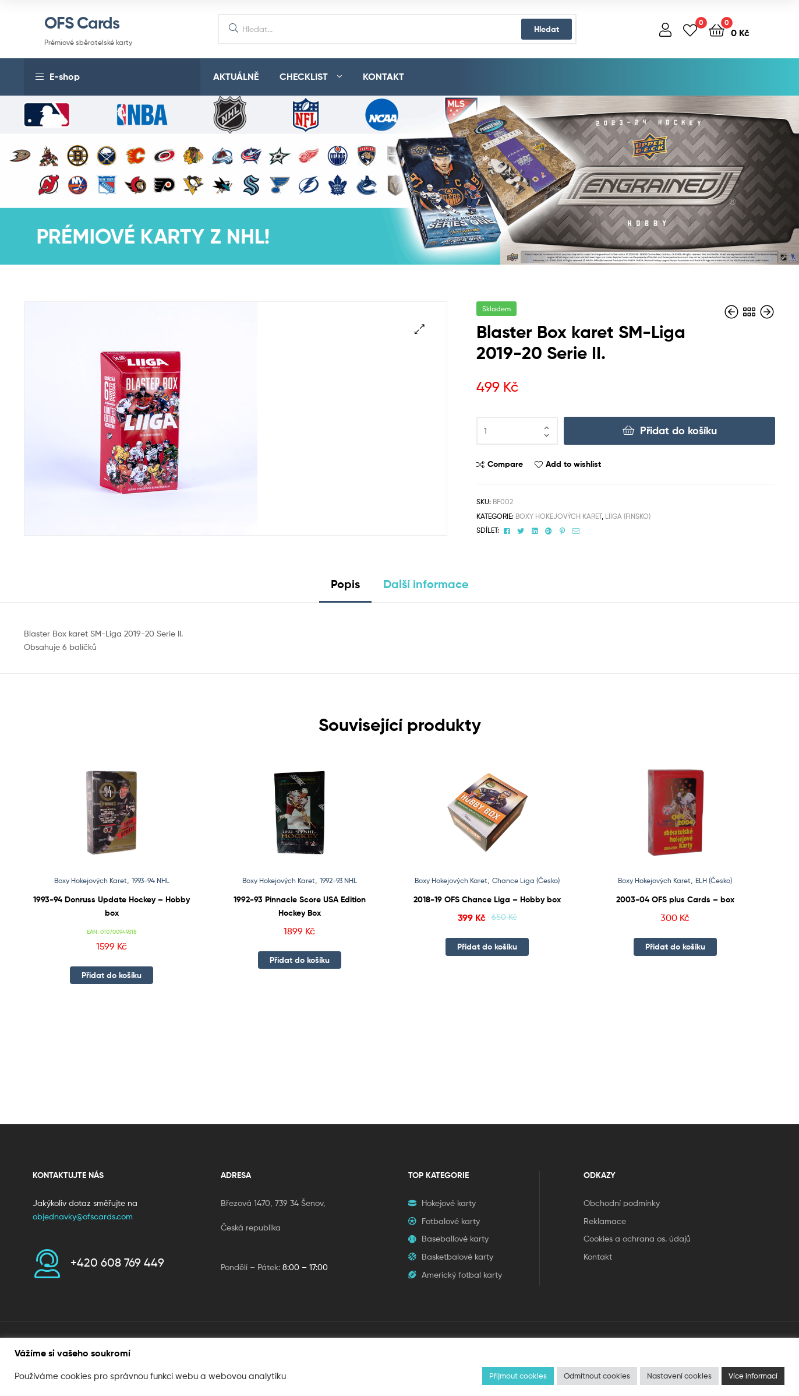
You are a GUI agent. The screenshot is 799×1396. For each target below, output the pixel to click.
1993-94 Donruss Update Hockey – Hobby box (111, 906)
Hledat (546, 29)
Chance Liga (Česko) (526, 880)
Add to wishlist (573, 464)
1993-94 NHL (150, 880)
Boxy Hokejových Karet (558, 516)
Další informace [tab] (426, 583)
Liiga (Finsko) (627, 516)
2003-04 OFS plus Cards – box (675, 899)
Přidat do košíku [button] (112, 975)
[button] (419, 329)
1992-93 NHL (338, 880)
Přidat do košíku (678, 430)
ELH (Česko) (713, 880)
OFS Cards (81, 23)
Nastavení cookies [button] (679, 1375)
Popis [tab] (345, 583)
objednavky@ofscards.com (83, 1216)
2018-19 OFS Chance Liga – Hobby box (487, 899)
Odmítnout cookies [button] (597, 1375)
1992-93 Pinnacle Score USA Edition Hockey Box (300, 906)
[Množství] (517, 431)
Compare (505, 464)
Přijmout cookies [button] (518, 1375)
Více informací (753, 1375)
